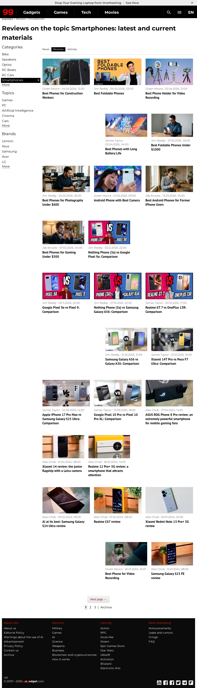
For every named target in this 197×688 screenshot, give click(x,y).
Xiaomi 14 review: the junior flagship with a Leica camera (62, 468)
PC (4, 105)
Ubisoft (105, 655)
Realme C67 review (107, 522)
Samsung (9, 151)
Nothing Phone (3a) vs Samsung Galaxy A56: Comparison (116, 309)
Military (57, 628)
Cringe (153, 637)
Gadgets (31, 12)
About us (10, 628)
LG (4, 162)
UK (6, 677)
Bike (5, 54)
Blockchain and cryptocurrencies (74, 655)
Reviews (21, 18)
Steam (104, 641)
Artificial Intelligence (17, 110)
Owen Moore (51, 89)
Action (104, 628)
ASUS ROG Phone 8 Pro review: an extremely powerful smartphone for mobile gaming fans (169, 419)
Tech (86, 12)
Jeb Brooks (152, 196)
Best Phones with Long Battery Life (121, 151)
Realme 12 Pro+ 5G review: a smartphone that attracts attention (108, 470)
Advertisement (14, 641)
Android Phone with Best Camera (117, 200)
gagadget (7, 18)
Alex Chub (152, 410)
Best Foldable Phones (109, 93)
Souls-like (106, 637)
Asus (5, 146)
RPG (103, 632)
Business (58, 650)
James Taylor (114, 140)
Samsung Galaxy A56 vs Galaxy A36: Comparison (122, 361)
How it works (61, 659)
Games (61, 12)
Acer (5, 156)
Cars (5, 121)
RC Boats (9, 70)
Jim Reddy (101, 89)
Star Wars (107, 650)
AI (53, 637)
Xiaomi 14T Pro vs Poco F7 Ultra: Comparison (169, 361)
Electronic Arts (110, 668)
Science (57, 641)
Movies (112, 12)
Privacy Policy (13, 646)
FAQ (152, 641)
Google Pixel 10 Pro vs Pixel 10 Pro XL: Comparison (116, 417)
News (45, 49)
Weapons (58, 646)
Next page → (98, 599)
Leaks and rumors (161, 632)
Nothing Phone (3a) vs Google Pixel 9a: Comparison (109, 254)
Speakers (9, 59)
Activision (107, 659)
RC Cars (8, 75)
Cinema (8, 116)
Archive (106, 607)
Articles (72, 49)
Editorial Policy (14, 632)
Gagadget (8, 11)
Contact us (11, 650)
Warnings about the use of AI (23, 637)
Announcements (160, 628)
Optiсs (7, 65)
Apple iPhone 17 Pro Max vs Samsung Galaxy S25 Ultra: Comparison (61, 419)
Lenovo (7, 141)
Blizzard (105, 663)
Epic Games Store (112, 646)
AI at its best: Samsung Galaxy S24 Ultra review (63, 524)
